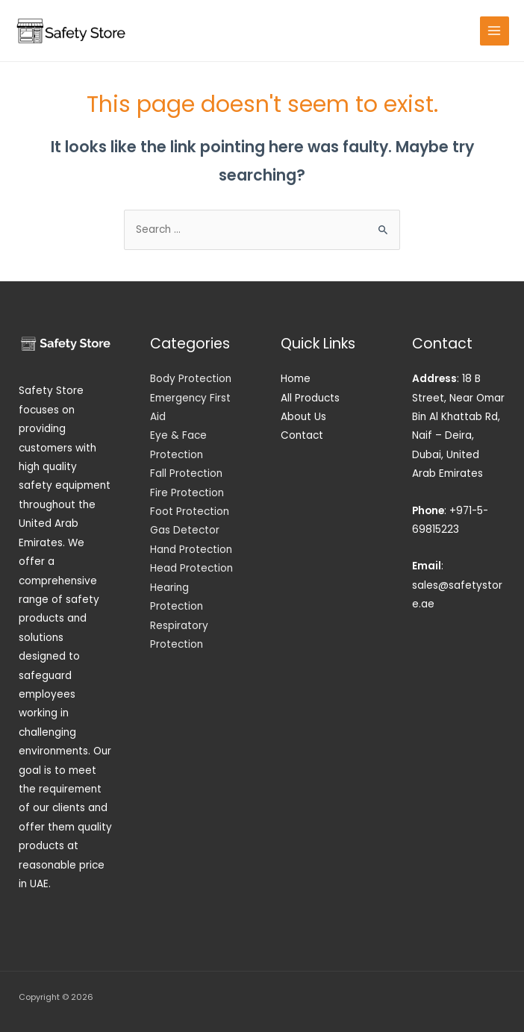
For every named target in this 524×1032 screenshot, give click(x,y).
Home (296, 379)
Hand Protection (191, 549)
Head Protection (191, 568)
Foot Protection (189, 511)
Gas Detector (184, 530)
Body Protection (190, 379)
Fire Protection (187, 493)
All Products (310, 398)
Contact (302, 435)
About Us (303, 417)
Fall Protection (186, 473)
